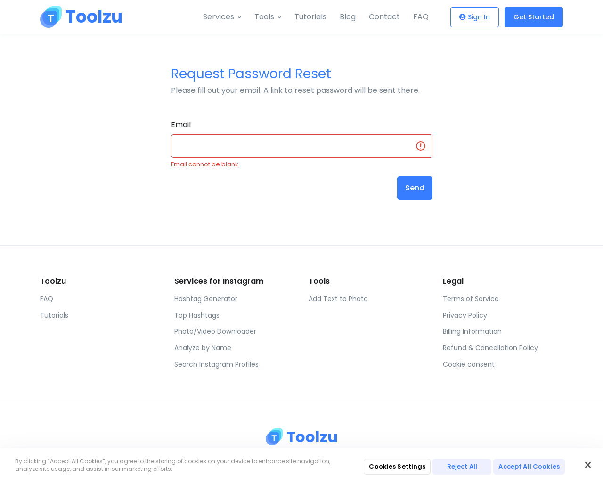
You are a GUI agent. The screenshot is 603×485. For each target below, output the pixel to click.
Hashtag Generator (205, 299)
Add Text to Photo (338, 299)
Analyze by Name (202, 348)
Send (414, 187)
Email (181, 124)
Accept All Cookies (528, 466)
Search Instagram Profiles (216, 364)
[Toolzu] (75, 17)
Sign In (474, 17)
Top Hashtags (197, 315)
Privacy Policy (465, 315)
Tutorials (310, 16)
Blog (348, 16)
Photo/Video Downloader (215, 331)
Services (218, 16)
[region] (301, 466)
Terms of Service (471, 299)
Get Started (533, 17)
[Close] (588, 465)
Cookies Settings (397, 466)
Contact (384, 16)
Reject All (462, 466)
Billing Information (472, 331)
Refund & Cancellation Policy (490, 348)
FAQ (421, 16)
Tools (264, 16)
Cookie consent (469, 364)
